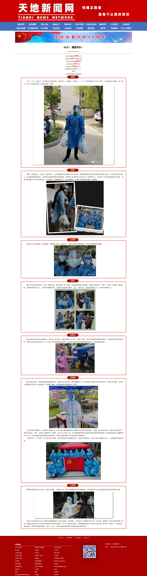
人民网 (37, 569)
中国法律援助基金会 (60, 566)
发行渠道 (77, 537)
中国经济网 (18, 553)
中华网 (37, 574)
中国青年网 (18, 558)
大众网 (56, 550)
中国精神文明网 (59, 558)
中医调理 (79, 28)
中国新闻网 (38, 561)
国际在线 (57, 553)
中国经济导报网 (39, 547)
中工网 (37, 553)
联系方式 (86, 537)
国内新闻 (32, 24)
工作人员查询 (126, 28)
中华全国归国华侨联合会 (22, 574)
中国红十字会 (39, 555)
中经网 (56, 555)
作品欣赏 (114, 24)
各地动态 (126, 24)
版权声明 (69, 537)
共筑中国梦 (79, 24)
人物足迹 (67, 28)
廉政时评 (102, 24)
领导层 (102, 28)
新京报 (17, 550)
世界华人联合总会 (59, 561)
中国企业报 (57, 547)
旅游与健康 (21, 28)
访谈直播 (56, 28)
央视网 (37, 558)
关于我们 (60, 537)
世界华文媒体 (39, 566)
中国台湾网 (18, 555)
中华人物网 (18, 547)
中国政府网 (18, 566)
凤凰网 (56, 572)
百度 (55, 569)
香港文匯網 (38, 564)
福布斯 (56, 564)
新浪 (16, 572)
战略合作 (56, 24)
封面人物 (44, 24)
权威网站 (114, 28)
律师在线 (67, 24)
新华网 (56, 574)
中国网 (37, 550)
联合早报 (18, 564)
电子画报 (44, 28)
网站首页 (20, 24)
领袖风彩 (91, 28)
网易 (36, 572)
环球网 (17, 561)
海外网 (17, 569)
